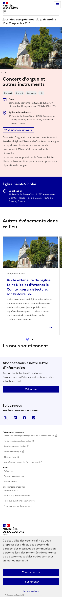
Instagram (33, 417)
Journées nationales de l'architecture (21, 462)
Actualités (8, 470)
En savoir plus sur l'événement (18, 506)
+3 (41, 93)
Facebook (24, 417)
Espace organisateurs (14, 476)
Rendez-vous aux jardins (15, 446)
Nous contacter (11, 490)
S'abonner (31, 389)
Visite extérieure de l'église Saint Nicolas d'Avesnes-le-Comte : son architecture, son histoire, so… (29, 287)
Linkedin (15, 417)
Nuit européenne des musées (17, 441)
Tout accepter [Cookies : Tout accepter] (31, 572)
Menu (57, 4)
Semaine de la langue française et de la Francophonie (29, 435)
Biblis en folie (10, 456)
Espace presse (10, 481)
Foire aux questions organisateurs (19, 500)
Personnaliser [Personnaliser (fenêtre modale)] (31, 591)
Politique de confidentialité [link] (14, 595)
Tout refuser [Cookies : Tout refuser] (31, 582)
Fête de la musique (12, 451)
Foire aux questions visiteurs (17, 495)
